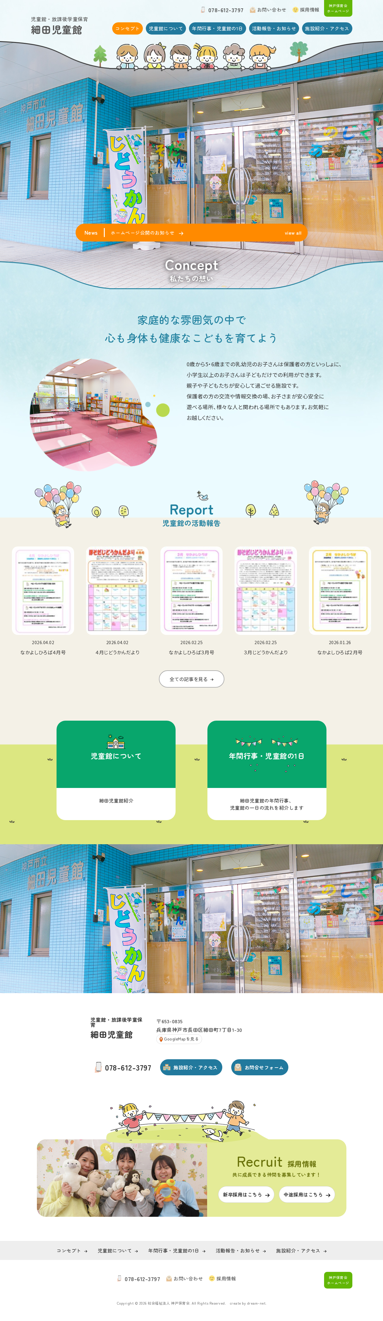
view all (293, 232)
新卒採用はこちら (242, 1194)
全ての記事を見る (188, 691)
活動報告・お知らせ (274, 28)
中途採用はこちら (303, 1194)
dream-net (256, 1303)
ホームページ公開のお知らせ (143, 232)
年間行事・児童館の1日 (217, 28)
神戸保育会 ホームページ (338, 8)
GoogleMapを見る (181, 1039)
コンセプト (127, 28)
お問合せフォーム (264, 1067)
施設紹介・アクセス (327, 28)
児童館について (166, 28)
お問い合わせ (272, 9)
